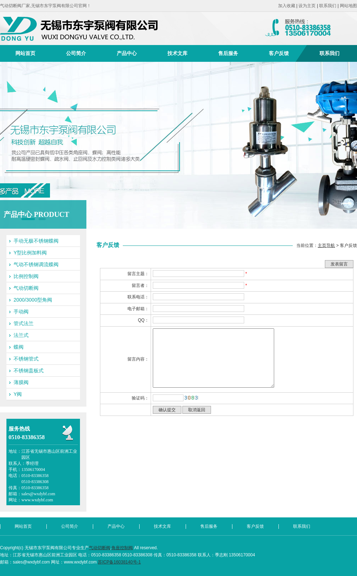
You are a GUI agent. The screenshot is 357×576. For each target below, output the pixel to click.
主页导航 (326, 245)
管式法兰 (24, 323)
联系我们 (327, 5)
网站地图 (348, 5)
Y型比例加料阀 (30, 252)
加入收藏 (286, 5)
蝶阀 (19, 347)
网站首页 (25, 53)
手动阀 (21, 311)
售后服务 (228, 53)
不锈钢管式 (26, 359)
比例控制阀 (26, 276)
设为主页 (307, 5)
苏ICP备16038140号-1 (119, 562)
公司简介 (76, 53)
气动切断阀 (26, 288)
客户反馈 (279, 53)
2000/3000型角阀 (33, 300)
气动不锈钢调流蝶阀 (36, 264)
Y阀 (18, 394)
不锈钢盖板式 (29, 370)
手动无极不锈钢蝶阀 (36, 241)
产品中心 (127, 53)
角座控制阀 (122, 547)
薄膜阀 (21, 382)
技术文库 (177, 53)
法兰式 (21, 335)
